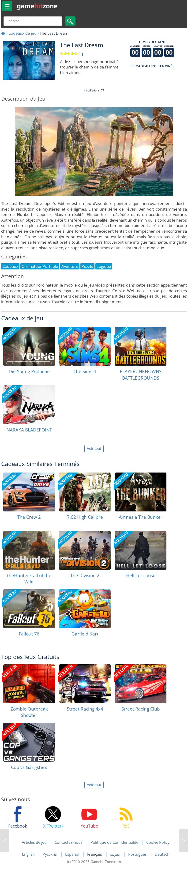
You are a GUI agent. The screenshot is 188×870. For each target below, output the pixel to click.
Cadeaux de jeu (22, 33)
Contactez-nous (69, 842)
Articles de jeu (34, 842)
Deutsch (162, 854)
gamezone (37, 6)
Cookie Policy (157, 842)
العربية (115, 854)
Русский (50, 854)
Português (138, 854)
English (29, 854)
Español (72, 854)
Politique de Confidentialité (114, 842)
